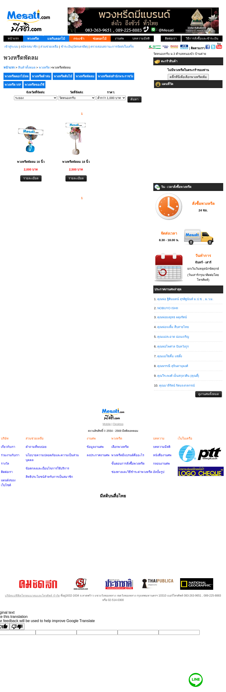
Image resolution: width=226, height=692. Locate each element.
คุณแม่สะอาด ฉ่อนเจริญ (173, 336)
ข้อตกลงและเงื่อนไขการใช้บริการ (47, 468)
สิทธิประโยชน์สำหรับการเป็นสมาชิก (49, 477)
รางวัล (5, 463)
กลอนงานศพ (161, 463)
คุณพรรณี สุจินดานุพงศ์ (172, 366)
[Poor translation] (17, 626)
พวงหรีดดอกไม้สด (16, 76)
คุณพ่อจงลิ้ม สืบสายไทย (173, 327)
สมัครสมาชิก (29, 46)
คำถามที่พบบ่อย (36, 447)
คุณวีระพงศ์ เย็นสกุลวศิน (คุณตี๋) (178, 375)
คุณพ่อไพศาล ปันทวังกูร (173, 346)
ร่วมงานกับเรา (10, 455)
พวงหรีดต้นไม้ (63, 76)
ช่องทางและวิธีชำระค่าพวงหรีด (131, 472)
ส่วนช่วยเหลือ (49, 46)
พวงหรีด (44, 67)
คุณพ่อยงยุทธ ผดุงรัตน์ (172, 317)
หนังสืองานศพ (162, 455)
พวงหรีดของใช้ (34, 84)
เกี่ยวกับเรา (8, 447)
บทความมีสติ (161, 447)
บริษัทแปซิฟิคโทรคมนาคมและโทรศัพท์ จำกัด (32, 595)
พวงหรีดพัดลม (85, 76)
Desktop (118, 424)
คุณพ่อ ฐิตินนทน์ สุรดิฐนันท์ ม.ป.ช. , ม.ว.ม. (185, 299)
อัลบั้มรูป (158, 472)
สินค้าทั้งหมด (26, 67)
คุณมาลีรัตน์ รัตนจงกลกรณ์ (177, 385)
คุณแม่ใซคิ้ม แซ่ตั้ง (169, 356)
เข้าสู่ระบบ (11, 46)
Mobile (107, 424)
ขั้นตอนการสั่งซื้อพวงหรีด (127, 463)
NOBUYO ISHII (167, 308)
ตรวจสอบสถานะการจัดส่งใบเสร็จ (112, 46)
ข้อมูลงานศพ (95, 447)
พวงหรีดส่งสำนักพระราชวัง (115, 76)
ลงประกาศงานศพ (98, 455)
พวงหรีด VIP (13, 84)
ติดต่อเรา (7, 472)
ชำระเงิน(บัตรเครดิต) (74, 46)
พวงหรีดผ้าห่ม (41, 76)
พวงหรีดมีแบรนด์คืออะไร (127, 455)
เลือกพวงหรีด (120, 447)
